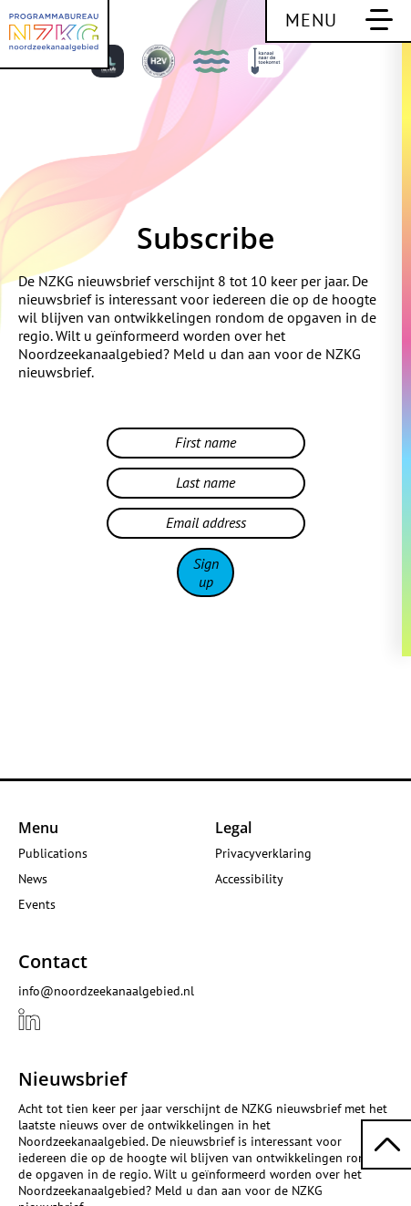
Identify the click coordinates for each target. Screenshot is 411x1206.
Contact (52, 961)
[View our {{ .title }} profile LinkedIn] (29, 1019)
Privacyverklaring (263, 853)
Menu (38, 828)
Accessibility (249, 879)
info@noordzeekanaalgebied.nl (106, 991)
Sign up (206, 572)
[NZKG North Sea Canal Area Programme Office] (54, 34)
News (32, 879)
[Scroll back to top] (386, 1144)
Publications (52, 853)
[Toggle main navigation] (338, 21)
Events (37, 904)
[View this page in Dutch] (320, 66)
